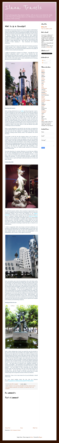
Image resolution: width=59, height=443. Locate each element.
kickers (31, 437)
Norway (43, 96)
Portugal (43, 99)
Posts (44, 60)
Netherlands (44, 93)
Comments (45, 62)
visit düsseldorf (21, 387)
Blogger (40, 437)
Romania (43, 101)
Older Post (35, 428)
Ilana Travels (23, 7)
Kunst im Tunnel (33, 216)
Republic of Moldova (45, 100)
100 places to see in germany (14, 385)
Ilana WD (45, 27)
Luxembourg (44, 91)
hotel (22, 111)
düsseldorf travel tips (24, 385)
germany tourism (32, 385)
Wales (42, 120)
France (42, 77)
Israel (42, 84)
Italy (42, 85)
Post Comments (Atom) (15, 430)
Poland (42, 97)
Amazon (48, 47)
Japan (42, 87)
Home (21, 428)
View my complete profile (46, 28)
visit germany (26, 387)
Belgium (43, 71)
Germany (43, 79)
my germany (15, 387)
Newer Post (7, 428)
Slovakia (43, 105)
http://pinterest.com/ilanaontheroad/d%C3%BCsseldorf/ (20, 380)
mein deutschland (9, 387)
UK (42, 115)
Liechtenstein (44, 88)
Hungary (43, 81)
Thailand (43, 112)
